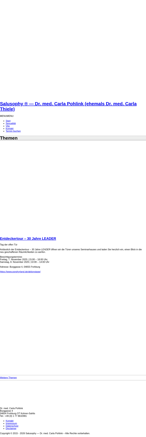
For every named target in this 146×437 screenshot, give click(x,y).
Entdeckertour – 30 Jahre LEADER (28, 238)
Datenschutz (12, 426)
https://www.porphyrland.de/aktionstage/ (20, 271)
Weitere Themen (8, 377)
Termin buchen (13, 131)
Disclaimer (11, 428)
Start (8, 121)
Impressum (11, 423)
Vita (8, 126)
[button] (6, 116)
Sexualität (11, 123)
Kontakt (9, 128)
